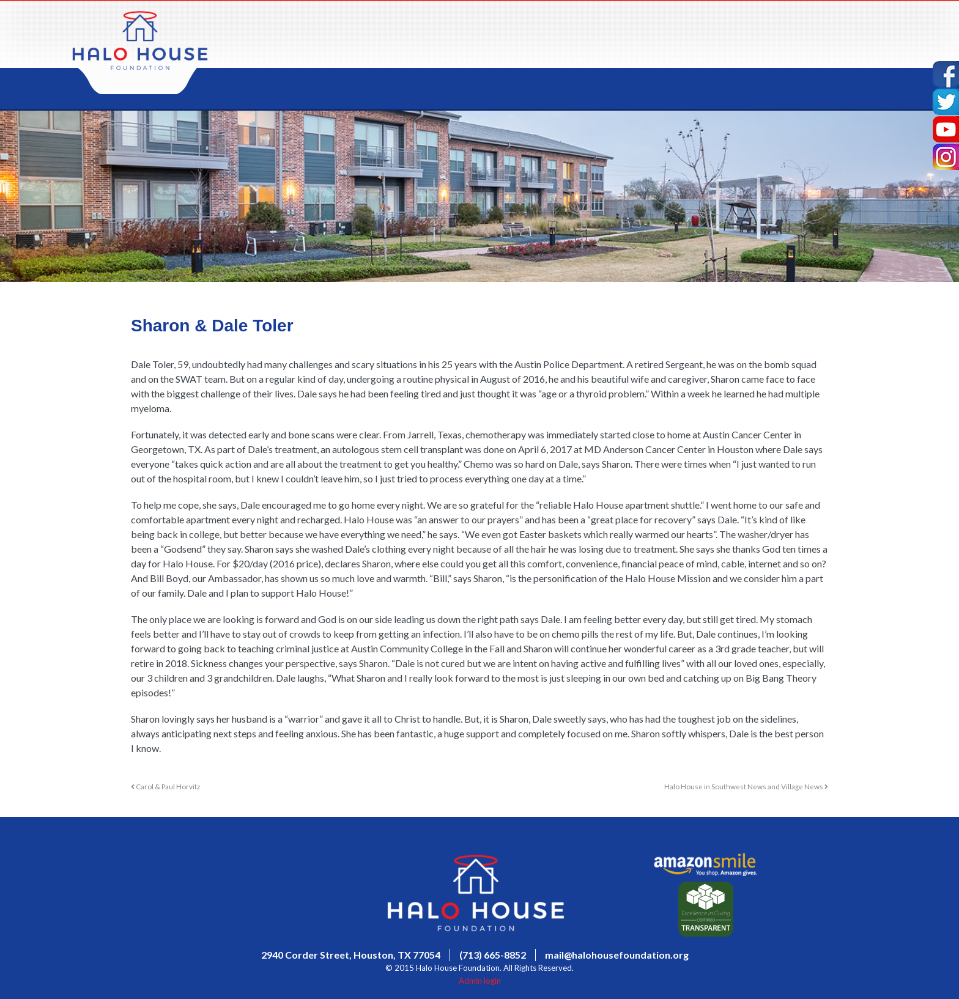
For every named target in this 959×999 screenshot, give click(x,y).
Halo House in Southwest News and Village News (746, 786)
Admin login (480, 981)
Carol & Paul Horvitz (165, 786)
